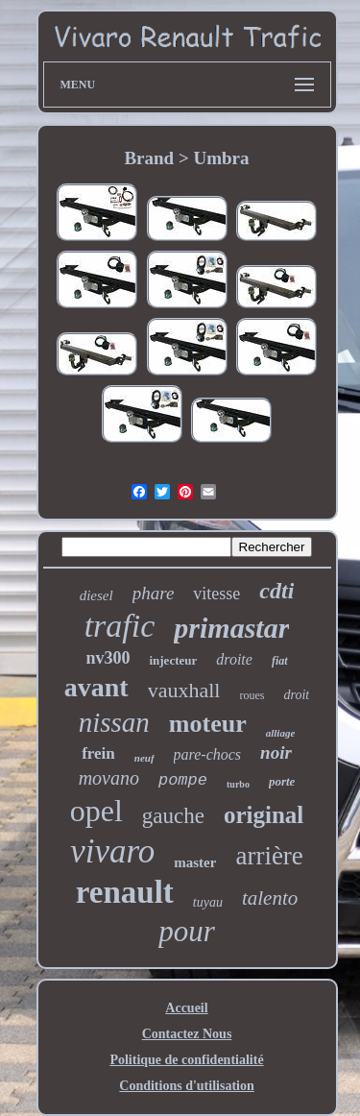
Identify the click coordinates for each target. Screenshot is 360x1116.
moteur (208, 724)
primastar (231, 627)
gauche (173, 816)
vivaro (112, 851)
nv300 (107, 657)
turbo (238, 784)
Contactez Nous (187, 1034)
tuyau (208, 902)
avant (96, 687)
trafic (120, 625)
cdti (276, 590)
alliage (281, 733)
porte (282, 781)
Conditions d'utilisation (186, 1086)
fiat (280, 660)
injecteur (173, 660)
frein (98, 753)
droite (234, 659)
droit (296, 695)
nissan (114, 722)
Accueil (186, 1008)
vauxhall (184, 690)
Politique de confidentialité (186, 1060)
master (195, 862)
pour (186, 931)
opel (96, 810)
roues (251, 695)
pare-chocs (208, 754)
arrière (268, 855)
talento (270, 898)
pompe (182, 780)
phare (153, 593)
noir (276, 752)
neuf (144, 758)
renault (125, 892)
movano (109, 777)
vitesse (216, 593)
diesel (96, 595)
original (263, 815)
